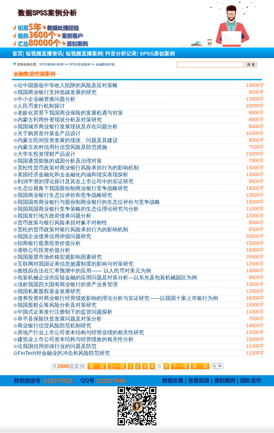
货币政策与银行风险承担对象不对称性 (62, 222)
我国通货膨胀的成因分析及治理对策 (59, 161)
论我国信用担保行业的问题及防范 (57, 346)
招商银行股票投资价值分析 (49, 243)
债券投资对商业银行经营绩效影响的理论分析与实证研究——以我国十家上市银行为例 (117, 298)
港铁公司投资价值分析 (43, 250)
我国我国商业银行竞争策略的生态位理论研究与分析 (78, 209)
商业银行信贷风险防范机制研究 (54, 325)
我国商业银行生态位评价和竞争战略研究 (64, 195)
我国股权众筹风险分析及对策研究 (57, 305)
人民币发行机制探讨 (41, 106)
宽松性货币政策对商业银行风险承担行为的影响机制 (78, 168)
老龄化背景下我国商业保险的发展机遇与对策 (70, 113)
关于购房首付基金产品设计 (49, 133)
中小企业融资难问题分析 (46, 99)
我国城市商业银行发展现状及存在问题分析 (67, 126)
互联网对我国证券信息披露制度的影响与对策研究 (75, 264)
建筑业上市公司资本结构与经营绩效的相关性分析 (75, 339)
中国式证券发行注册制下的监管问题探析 (64, 312)
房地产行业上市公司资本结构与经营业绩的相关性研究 (80, 332)
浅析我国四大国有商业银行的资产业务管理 (67, 284)
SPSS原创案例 (157, 54)
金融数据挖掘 (105, 64)
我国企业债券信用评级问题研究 (54, 236)
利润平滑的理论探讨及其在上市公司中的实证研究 (75, 181)
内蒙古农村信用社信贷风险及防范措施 (62, 147)
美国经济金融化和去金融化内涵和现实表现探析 (72, 174)
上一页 (117, 366)
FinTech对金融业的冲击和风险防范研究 (64, 353)
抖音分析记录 (121, 54)
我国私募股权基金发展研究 (49, 291)
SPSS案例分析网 (51, 64)
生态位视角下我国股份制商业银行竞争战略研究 (72, 188)
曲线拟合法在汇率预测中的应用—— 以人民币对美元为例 (84, 271)
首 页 (97, 366)
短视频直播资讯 (44, 54)
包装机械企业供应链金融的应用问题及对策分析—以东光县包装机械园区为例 (107, 277)
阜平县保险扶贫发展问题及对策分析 (59, 319)
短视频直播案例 (83, 54)
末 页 (200, 366)
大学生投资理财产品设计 (46, 154)
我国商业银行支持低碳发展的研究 (57, 92)
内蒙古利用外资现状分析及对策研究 (59, 120)
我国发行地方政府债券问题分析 (54, 216)
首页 (17, 54)
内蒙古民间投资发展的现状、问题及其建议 (67, 140)
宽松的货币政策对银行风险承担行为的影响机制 (72, 229)
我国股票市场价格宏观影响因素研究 (59, 257)
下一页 (180, 366)
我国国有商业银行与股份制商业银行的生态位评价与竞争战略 (88, 202)
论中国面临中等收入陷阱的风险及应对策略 (67, 85)
